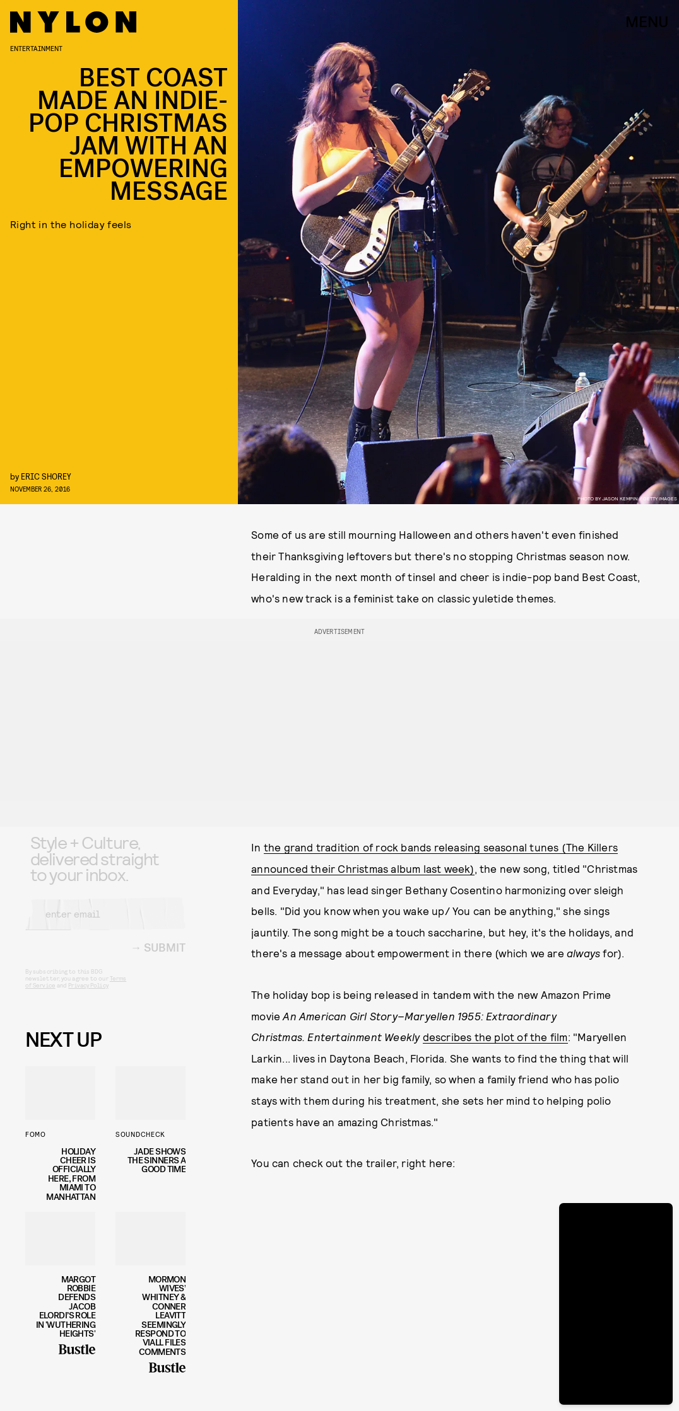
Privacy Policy (88, 995)
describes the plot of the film (495, 1036)
